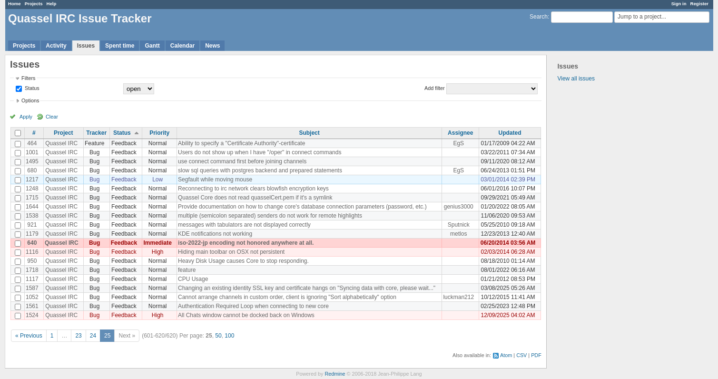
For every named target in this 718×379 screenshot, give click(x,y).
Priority (159, 133)
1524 (32, 315)
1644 (32, 206)
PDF (536, 355)
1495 (32, 161)
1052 (32, 297)
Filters (28, 78)
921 (32, 224)
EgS (458, 143)
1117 (32, 279)
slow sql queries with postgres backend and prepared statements (260, 170)
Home (14, 3)
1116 (32, 252)
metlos (458, 233)
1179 (32, 233)
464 (32, 143)
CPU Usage (193, 279)
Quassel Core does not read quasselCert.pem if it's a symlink (255, 197)
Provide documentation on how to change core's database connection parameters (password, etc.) (302, 206)
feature (187, 270)
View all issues (575, 78)
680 (32, 170)
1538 (32, 215)
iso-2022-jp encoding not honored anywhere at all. (246, 242)
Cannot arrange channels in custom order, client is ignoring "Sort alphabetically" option (287, 297)
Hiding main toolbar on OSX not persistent (231, 252)
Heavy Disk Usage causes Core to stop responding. (243, 261)
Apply (26, 117)
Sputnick (459, 224)
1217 (32, 179)
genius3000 (458, 206)
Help (52, 3)
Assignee (460, 133)
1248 (32, 188)
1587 (32, 288)
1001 (32, 152)
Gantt (152, 45)
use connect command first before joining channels (242, 161)
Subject (309, 133)
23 (78, 335)
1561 (32, 306)
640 (32, 242)
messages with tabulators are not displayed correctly (244, 224)
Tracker (96, 133)
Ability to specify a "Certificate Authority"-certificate (241, 143)
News (212, 45)
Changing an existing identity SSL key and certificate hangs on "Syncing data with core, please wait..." (306, 288)
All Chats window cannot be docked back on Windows (246, 315)
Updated (510, 133)
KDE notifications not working (215, 233)
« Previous (28, 335)
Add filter (434, 88)
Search (539, 16)
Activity (56, 45)
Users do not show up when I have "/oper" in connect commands (259, 152)
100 (229, 335)
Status (31, 88)
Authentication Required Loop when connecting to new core (253, 306)
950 (32, 261)
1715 (32, 197)
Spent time (119, 45)
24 (93, 335)
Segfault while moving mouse (215, 179)
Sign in (679, 3)
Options (30, 100)
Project (63, 133)
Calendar (182, 45)
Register (699, 3)
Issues (86, 45)
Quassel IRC (61, 143)
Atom (506, 355)
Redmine (335, 374)
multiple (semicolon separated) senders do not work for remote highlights (270, 215)
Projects (34, 3)
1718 (32, 270)
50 (218, 335)
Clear (52, 117)
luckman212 (458, 297)
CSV (521, 355)
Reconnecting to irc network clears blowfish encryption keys (253, 188)
